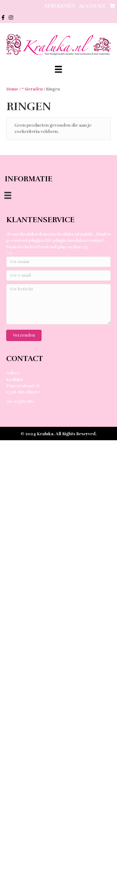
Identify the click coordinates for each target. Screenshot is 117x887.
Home (12, 89)
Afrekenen (59, 6)
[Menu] (58, 69)
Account (92, 6)
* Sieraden (32, 89)
